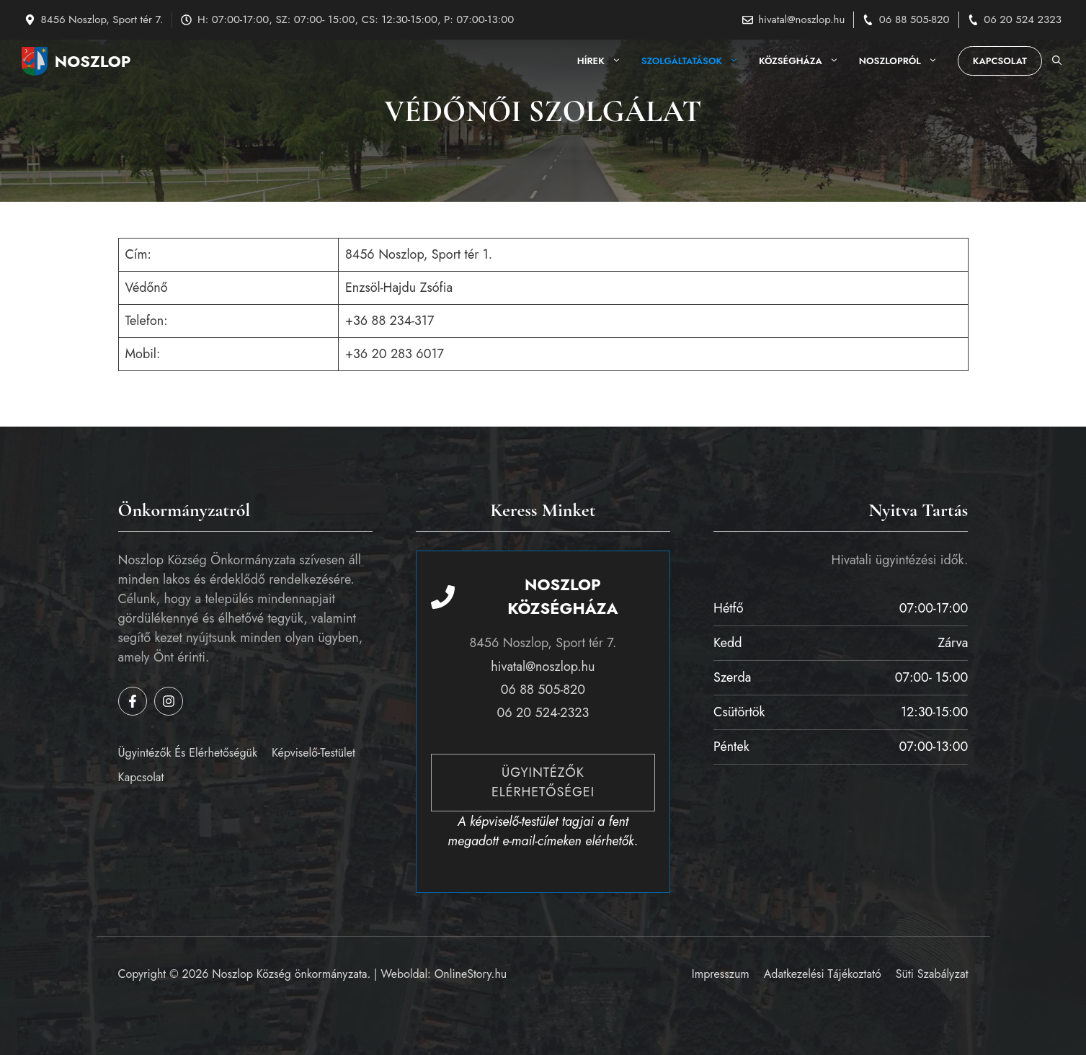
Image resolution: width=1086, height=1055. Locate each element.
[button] (1057, 61)
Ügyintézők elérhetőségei (543, 782)
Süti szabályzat (932, 974)
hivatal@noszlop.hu (801, 19)
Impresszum (720, 974)
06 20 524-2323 (543, 712)
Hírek (604, 61)
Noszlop (93, 61)
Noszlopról (903, 61)
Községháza (804, 61)
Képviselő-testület (313, 752)
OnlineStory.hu (471, 974)
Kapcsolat (1000, 61)
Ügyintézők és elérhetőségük (187, 752)
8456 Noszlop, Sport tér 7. (102, 19)
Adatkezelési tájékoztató (822, 974)
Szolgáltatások (695, 61)
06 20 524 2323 (1022, 19)
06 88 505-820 (914, 19)
